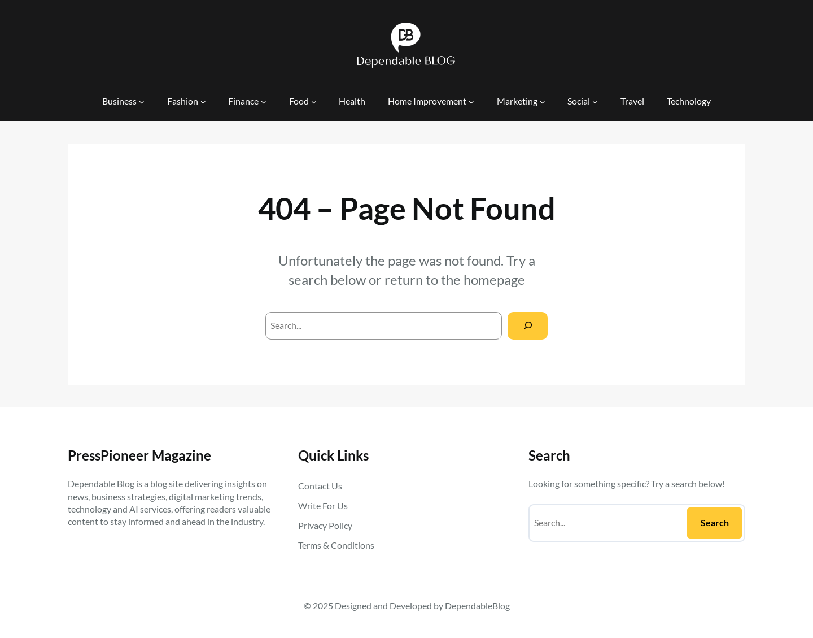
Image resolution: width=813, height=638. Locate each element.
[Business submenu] (142, 101)
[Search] (528, 326)
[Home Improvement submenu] (471, 101)
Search (715, 522)
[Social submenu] (595, 101)
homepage (494, 279)
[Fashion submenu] (203, 101)
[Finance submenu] (263, 101)
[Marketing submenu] (542, 101)
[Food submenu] (314, 101)
